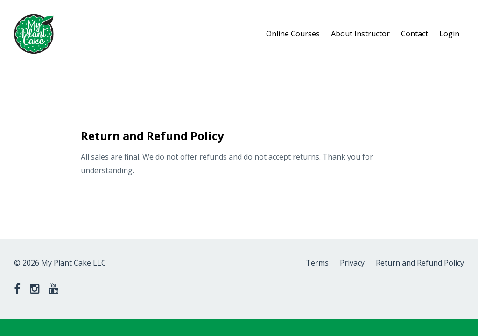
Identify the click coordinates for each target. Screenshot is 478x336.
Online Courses (293, 33)
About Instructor (360, 33)
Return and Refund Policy (420, 263)
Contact (414, 33)
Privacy (352, 263)
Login (449, 33)
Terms (317, 263)
